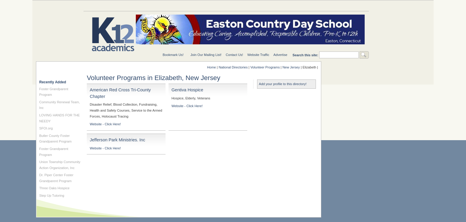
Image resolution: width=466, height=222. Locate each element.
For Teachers (297, 5)
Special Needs (155, 5)
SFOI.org (46, 128)
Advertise (280, 55)
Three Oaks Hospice (54, 188)
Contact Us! (234, 55)
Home (211, 67)
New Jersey (291, 67)
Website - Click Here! (105, 124)
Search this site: (305, 55)
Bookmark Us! (173, 55)
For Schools (250, 5)
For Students (345, 5)
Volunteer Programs (265, 67)
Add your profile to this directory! (282, 84)
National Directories (202, 5)
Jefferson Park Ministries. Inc (117, 139)
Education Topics (107, 5)
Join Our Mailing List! (206, 55)
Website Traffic (258, 55)
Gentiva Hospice (187, 89)
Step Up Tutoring (51, 195)
